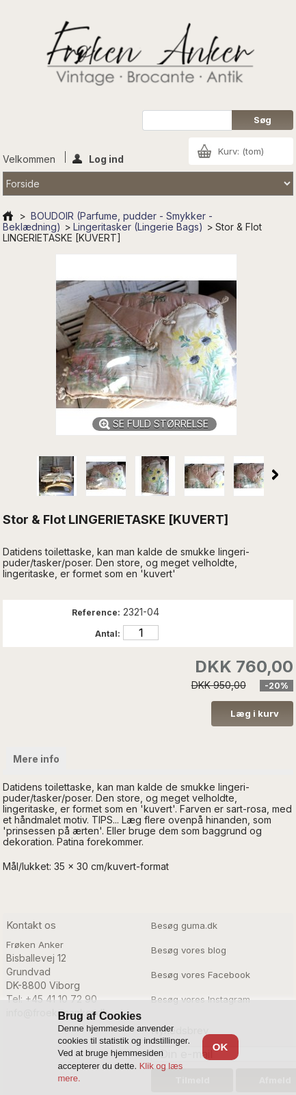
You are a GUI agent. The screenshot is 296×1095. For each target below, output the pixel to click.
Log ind (98, 158)
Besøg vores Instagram (200, 999)
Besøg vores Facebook (200, 974)
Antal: (107, 634)
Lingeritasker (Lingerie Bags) (138, 227)
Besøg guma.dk (184, 925)
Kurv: (241, 151)
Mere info (36, 759)
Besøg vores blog (188, 950)
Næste (275, 475)
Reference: (96, 612)
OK (220, 1047)
